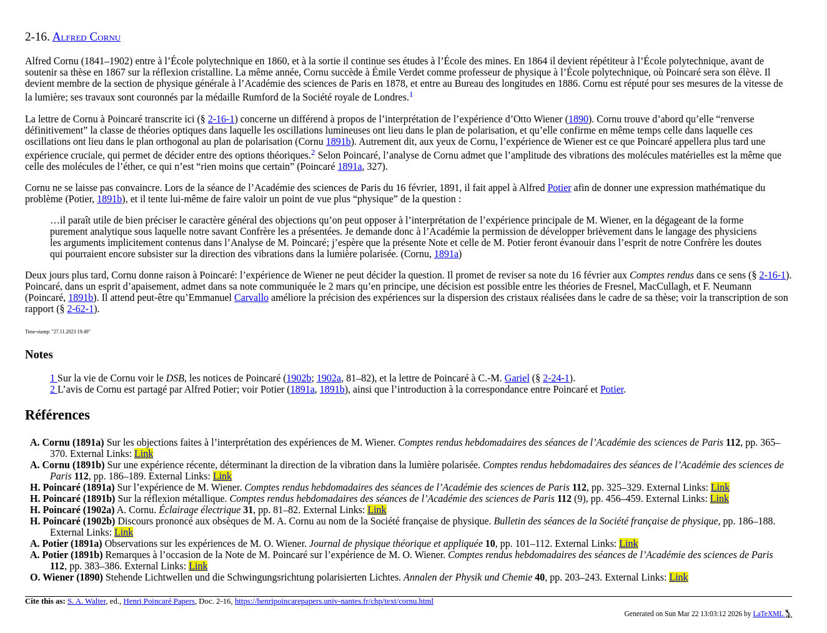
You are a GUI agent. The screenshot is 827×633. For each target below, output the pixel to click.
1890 (578, 119)
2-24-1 (556, 378)
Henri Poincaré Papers (158, 601)
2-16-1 (221, 119)
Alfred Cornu (86, 36)
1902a (329, 378)
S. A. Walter (86, 601)
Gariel (517, 378)
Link (143, 453)
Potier (559, 187)
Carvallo (251, 297)
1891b (338, 141)
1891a (349, 166)
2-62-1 (80, 308)
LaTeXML (772, 613)
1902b (299, 378)
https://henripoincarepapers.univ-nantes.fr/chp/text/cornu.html (334, 601)
